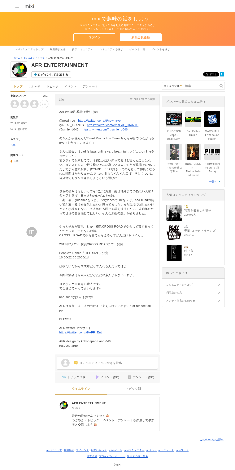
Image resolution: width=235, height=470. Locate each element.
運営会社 (92, 456)
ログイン (94, 37)
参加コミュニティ (82, 49)
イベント (71, 86)
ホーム (17, 58)
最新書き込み (58, 49)
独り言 (188, 251)
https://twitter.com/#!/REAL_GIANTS (112, 125)
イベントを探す (161, 49)
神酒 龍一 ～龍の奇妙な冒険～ (174, 167)
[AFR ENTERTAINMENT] (63, 405)
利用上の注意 (174, 292)
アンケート (90, 86)
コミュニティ (30, 58)
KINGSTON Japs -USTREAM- (174, 135)
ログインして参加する (53, 74)
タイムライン (81, 388)
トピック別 (133, 388)
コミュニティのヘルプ (179, 284)
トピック (53, 86)
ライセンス (82, 450)
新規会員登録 (140, 37)
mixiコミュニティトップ (29, 49)
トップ (18, 86)
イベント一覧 (137, 49)
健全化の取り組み (137, 456)
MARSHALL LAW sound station (212, 135)
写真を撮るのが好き (198, 210)
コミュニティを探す (111, 49)
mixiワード (182, 450)
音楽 (42, 58)
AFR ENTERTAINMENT (89, 403)
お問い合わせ (99, 450)
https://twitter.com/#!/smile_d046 (105, 129)
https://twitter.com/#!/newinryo (99, 120)
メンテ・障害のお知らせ (180, 300)
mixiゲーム (115, 450)
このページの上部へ (211, 439)
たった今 (76, 408)
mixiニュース (166, 450)
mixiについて (54, 450)
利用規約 (69, 450)
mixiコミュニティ (134, 450)
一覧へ (213, 181)
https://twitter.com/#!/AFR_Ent (80, 332)
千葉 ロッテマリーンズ (200, 230)
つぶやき (34, 86)
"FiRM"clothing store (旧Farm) (212, 167)
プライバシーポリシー (112, 456)
